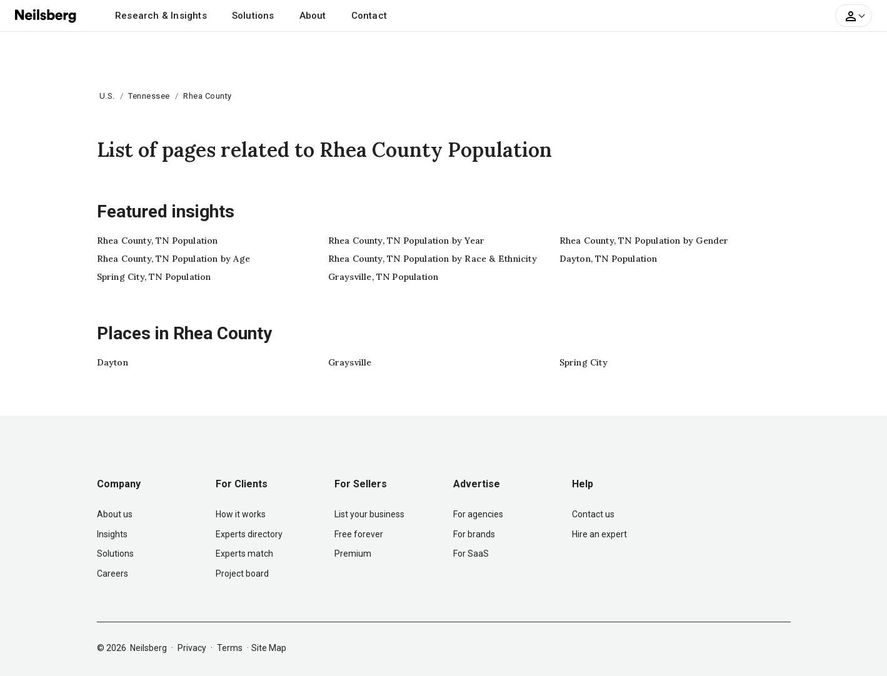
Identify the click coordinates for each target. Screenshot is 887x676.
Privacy (192, 648)
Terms (230, 648)
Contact (369, 15)
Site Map (268, 648)
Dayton (112, 362)
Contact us (593, 514)
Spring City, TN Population (154, 276)
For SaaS (471, 554)
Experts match (244, 554)
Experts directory (249, 534)
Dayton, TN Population (608, 258)
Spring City (583, 362)
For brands (474, 534)
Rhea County (207, 96)
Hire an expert (599, 534)
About (312, 15)
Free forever (358, 534)
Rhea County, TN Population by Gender (644, 240)
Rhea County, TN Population (157, 240)
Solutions (253, 15)
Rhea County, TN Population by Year (406, 240)
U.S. (107, 96)
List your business (369, 514)
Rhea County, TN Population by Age (174, 258)
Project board (242, 574)
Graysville (350, 362)
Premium (352, 554)
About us (115, 514)
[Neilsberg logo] (46, 15)
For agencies (478, 514)
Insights (112, 534)
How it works (241, 514)
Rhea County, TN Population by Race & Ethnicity (432, 258)
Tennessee (149, 96)
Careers (112, 574)
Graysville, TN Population (383, 276)
